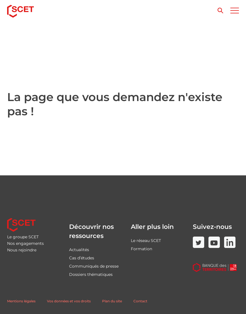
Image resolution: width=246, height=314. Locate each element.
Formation (141, 248)
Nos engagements (25, 243)
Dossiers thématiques (91, 274)
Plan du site (112, 301)
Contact (140, 301)
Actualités (79, 249)
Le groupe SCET (23, 236)
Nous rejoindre (21, 250)
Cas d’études (81, 257)
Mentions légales (21, 301)
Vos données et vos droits (69, 301)
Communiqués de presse (94, 266)
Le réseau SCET (146, 240)
